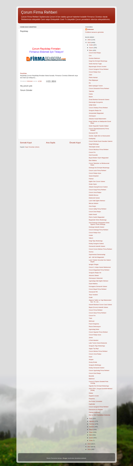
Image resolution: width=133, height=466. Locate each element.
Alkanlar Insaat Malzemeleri (97, 119)
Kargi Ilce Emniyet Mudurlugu (98, 61)
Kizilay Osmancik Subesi (96, 368)
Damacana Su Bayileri (96, 409)
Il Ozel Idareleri (93, 340)
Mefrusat (91, 321)
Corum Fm (92, 152)
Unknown (90, 29)
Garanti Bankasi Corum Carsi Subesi (100, 304)
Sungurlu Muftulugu (95, 365)
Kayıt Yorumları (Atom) (32, 147)
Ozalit (90, 297)
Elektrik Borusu (93, 195)
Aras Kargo (92, 206)
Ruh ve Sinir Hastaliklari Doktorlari (99, 415)
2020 (89, 39)
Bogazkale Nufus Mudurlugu (98, 220)
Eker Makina (93, 160)
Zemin (91, 337)
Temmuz (92, 424)
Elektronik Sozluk (94, 198)
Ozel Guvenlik (93, 155)
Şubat (91, 438)
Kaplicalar (92, 404)
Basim (91, 96)
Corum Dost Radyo (95, 53)
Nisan (91, 432)
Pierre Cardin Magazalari (96, 217)
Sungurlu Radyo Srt (95, 110)
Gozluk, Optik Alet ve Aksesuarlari (99, 136)
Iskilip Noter (92, 105)
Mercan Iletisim (93, 203)
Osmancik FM (93, 133)
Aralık (91, 45)
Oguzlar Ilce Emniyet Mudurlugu (99, 386)
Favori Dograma (94, 324)
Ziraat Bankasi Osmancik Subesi (99, 99)
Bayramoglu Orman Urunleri (97, 66)
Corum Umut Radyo (95, 192)
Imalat (91, 235)
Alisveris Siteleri (94, 275)
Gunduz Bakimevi (94, 58)
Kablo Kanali (93, 214)
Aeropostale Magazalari (96, 113)
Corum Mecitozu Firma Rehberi (98, 149)
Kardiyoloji (92, 138)
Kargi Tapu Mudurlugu (96, 241)
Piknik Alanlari (93, 77)
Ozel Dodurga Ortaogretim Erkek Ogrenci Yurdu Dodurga (99, 223)
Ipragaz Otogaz (93, 264)
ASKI (90, 75)
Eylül (91, 418)
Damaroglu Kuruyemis (96, 102)
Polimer (91, 179)
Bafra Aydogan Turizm (96, 86)
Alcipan (91, 359)
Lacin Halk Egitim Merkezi (97, 200)
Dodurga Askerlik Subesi (96, 227)
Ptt (90, 83)
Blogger (65, 458)
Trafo (90, 318)
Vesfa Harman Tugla (95, 63)
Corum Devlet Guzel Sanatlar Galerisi (100, 141)
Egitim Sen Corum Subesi (97, 181)
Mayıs (91, 429)
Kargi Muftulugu (94, 144)
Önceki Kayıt (75, 143)
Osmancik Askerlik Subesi (97, 246)
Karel (90, 357)
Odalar (91, 393)
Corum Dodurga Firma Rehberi (98, 230)
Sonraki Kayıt (26, 143)
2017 (89, 446)
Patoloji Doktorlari (94, 412)
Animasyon (92, 116)
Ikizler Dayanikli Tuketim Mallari (98, 126)
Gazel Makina (93, 283)
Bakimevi (92, 378)
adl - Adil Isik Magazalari (96, 257)
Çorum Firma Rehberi (39, 12)
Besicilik (91, 376)
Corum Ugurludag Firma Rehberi (99, 370)
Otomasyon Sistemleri (96, 278)
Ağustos (92, 421)
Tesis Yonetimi (93, 294)
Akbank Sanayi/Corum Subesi (98, 187)
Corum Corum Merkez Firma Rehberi (100, 249)
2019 (89, 42)
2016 (89, 449)
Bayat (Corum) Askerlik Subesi (98, 307)
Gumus (91, 252)
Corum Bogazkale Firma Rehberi (99, 270)
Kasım (91, 47)
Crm (90, 55)
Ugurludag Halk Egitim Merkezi (98, 281)
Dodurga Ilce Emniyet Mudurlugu (99, 167)
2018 (89, 444)
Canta (91, 94)
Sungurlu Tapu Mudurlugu (97, 346)
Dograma (92, 398)
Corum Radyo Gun (95, 72)
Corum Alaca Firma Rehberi (97, 313)
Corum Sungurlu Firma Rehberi (98, 69)
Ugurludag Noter (94, 329)
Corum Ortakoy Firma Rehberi (98, 107)
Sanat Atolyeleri (94, 176)
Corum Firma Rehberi (95, 310)
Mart (90, 435)
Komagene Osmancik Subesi (98, 286)
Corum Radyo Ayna (95, 173)
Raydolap (23, 73)
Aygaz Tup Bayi (94, 348)
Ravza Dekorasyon (95, 326)
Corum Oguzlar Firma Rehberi (98, 332)
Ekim (91, 50)
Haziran (91, 426)
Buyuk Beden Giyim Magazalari (98, 158)
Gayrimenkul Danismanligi (97, 254)
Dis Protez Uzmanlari (95, 401)
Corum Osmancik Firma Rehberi (99, 88)
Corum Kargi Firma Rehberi (97, 189)
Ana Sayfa (50, 143)
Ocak (91, 440)
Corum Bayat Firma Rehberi (97, 289)
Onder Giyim (93, 184)
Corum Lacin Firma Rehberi (97, 170)
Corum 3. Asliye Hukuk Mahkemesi (100, 267)
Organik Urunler (94, 396)
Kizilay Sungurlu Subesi (96, 243)
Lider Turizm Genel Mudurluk (98, 343)
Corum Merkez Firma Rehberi (98, 351)
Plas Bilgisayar (93, 80)
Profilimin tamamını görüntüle (94, 32)
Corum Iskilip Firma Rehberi (97, 209)
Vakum (91, 238)
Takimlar (91, 91)
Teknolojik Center (94, 147)
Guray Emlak (93, 362)
